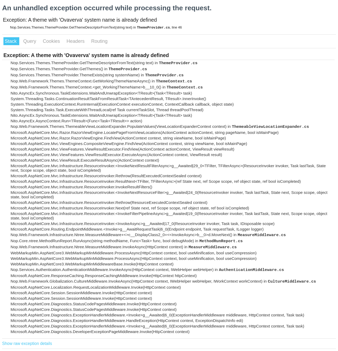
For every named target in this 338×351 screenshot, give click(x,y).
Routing (99, 41)
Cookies (52, 41)
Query (30, 41)
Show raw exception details (27, 343)
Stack (11, 41)
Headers (76, 41)
